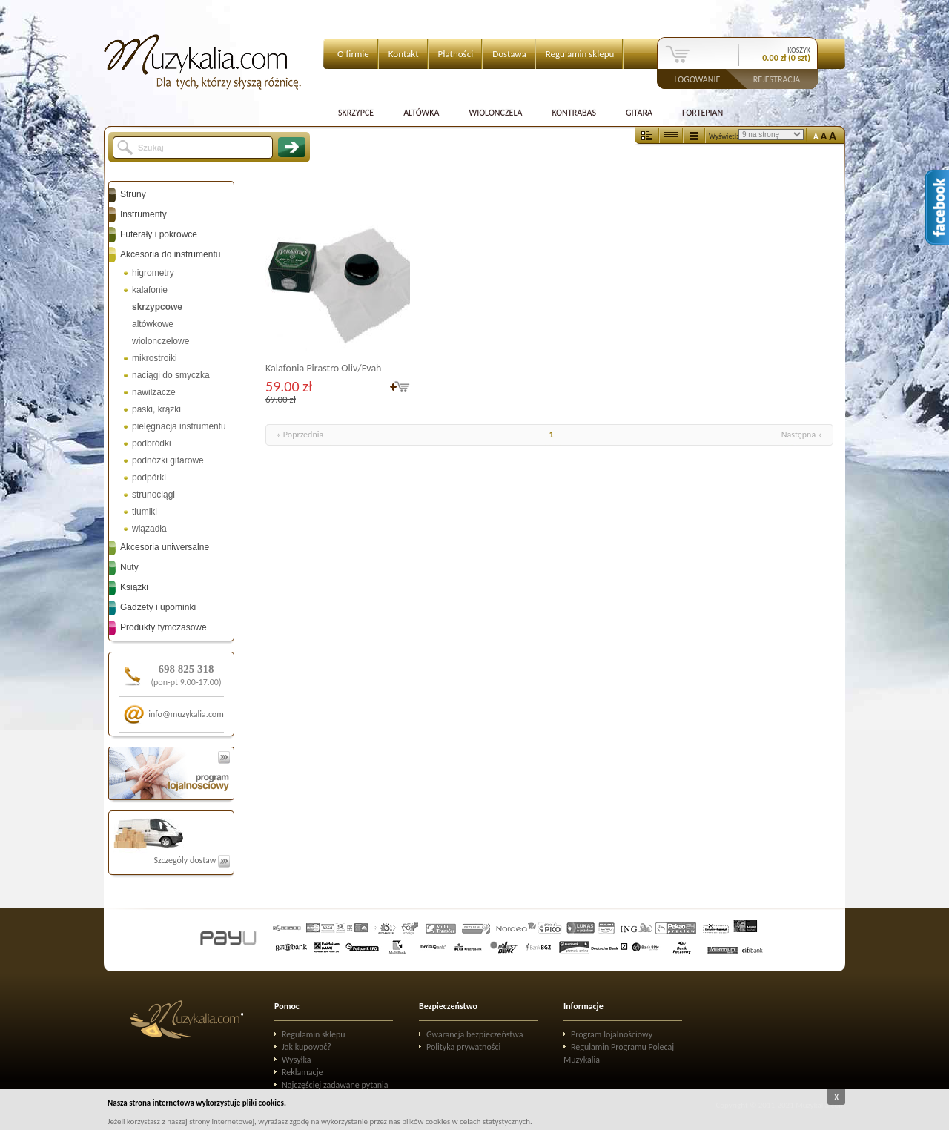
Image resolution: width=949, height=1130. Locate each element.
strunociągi (153, 494)
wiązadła (149, 528)
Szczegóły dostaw (191, 860)
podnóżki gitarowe (168, 460)
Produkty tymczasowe (163, 627)
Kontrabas (574, 113)
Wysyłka (296, 1059)
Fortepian (702, 113)
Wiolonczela (495, 113)
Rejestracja (777, 78)
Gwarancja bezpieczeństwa (474, 1034)
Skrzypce (356, 113)
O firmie (353, 53)
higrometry (153, 273)
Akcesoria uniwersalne (164, 547)
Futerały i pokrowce (158, 234)
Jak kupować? (306, 1047)
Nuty (129, 567)
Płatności (456, 53)
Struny (133, 194)
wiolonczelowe (160, 341)
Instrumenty (143, 214)
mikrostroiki (154, 358)
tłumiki (144, 511)
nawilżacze (154, 392)
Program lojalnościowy (611, 1034)
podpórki (149, 477)
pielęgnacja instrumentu (179, 426)
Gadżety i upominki (158, 607)
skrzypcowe (157, 307)
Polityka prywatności (463, 1047)
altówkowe (152, 324)
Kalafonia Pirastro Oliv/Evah (323, 368)
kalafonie (150, 290)
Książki (134, 587)
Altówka (421, 113)
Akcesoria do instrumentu (170, 254)
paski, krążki (156, 409)
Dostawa (509, 53)
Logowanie (698, 78)
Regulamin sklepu (580, 53)
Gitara (639, 113)
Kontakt (403, 53)
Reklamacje (302, 1072)
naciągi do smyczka (171, 375)
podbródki (151, 443)
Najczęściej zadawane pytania (335, 1085)
